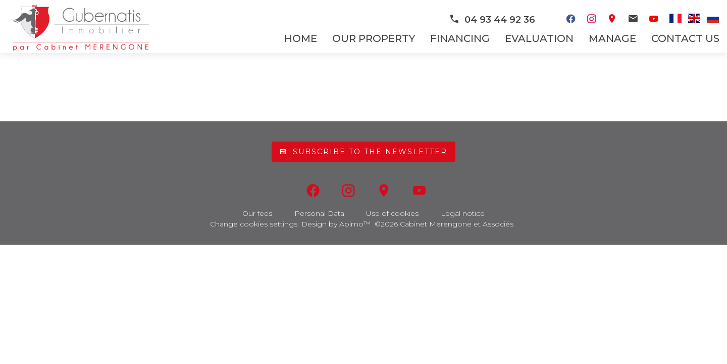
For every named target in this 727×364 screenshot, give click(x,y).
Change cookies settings (253, 224)
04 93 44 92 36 (492, 19)
